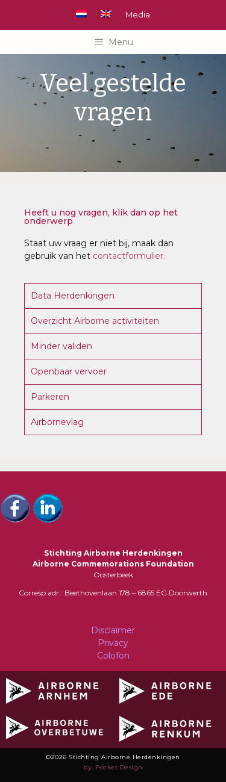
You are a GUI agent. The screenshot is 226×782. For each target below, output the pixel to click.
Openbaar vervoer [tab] (69, 371)
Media (137, 14)
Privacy (113, 643)
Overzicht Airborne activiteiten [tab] (95, 320)
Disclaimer (113, 630)
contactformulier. (129, 255)
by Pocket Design (113, 767)
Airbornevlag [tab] (57, 422)
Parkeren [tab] (50, 396)
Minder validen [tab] (61, 346)
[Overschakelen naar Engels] (106, 13)
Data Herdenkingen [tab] (73, 295)
